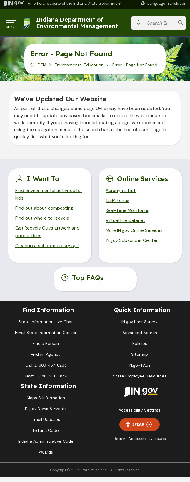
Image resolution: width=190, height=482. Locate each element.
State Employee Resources (139, 380)
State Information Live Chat (46, 326)
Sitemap (139, 359)
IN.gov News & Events (46, 413)
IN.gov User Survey (139, 326)
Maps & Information (46, 402)
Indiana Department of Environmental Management (78, 24)
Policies (139, 348)
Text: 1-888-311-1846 (45, 380)
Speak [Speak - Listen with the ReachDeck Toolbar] (138, 429)
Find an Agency (46, 359)
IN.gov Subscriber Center (132, 245)
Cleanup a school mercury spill (47, 250)
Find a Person (46, 348)
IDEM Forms (118, 203)
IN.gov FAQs (140, 370)
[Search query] (159, 24)
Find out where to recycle (42, 222)
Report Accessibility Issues (140, 443)
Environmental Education (79, 67)
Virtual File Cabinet (126, 224)
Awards (46, 456)
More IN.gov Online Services (135, 234)
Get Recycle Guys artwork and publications (48, 236)
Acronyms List (121, 193)
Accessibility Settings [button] (140, 414)
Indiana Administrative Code (46, 446)
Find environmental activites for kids (49, 197)
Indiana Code (46, 435)
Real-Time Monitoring (128, 213)
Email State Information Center (45, 337)
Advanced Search (139, 337)
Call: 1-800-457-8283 (45, 370)
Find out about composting (44, 211)
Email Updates (46, 424)
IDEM (41, 67)
